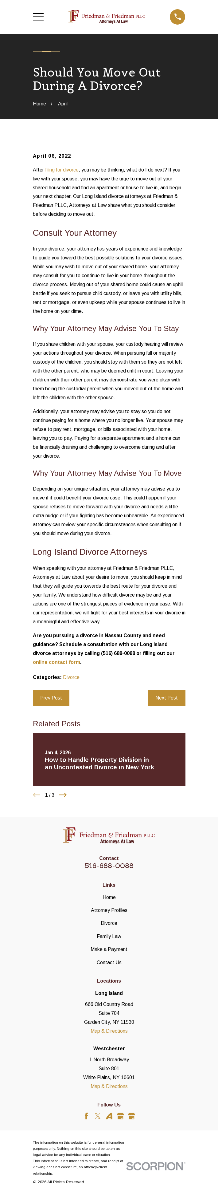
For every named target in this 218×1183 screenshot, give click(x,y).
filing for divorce (62, 169)
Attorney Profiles (109, 910)
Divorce (71, 677)
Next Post (166, 697)
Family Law (109, 936)
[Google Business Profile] (120, 1116)
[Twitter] (97, 1116)
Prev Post (51, 697)
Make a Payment (109, 949)
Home (109, 897)
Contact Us (109, 962)
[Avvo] (109, 1116)
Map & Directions (109, 1031)
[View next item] (63, 795)
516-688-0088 (109, 865)
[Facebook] (86, 1116)
